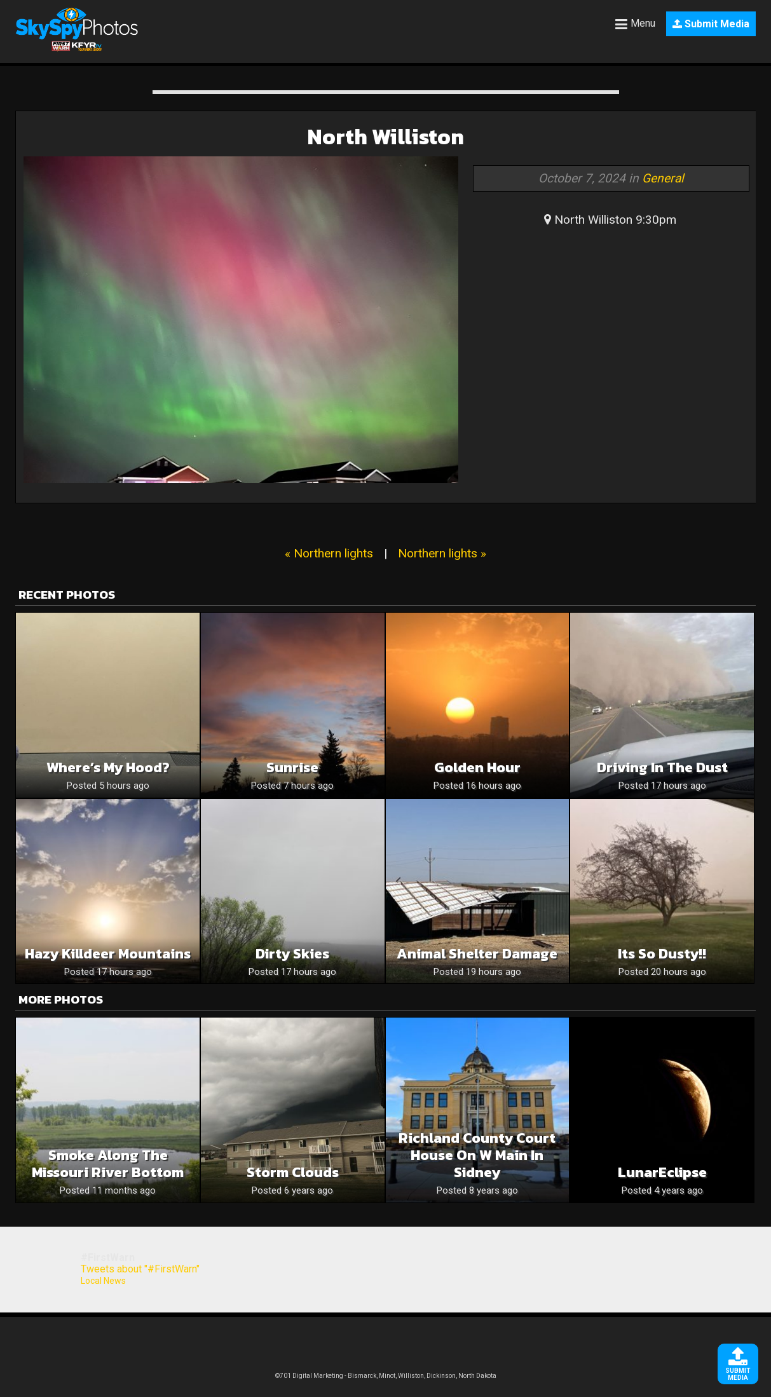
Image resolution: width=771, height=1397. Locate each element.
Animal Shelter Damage (477, 953)
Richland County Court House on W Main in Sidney (477, 1155)
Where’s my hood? (108, 767)
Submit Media (710, 24)
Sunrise (292, 767)
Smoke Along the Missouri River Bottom (108, 1164)
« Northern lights (329, 553)
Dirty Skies (292, 953)
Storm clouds (293, 1172)
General (663, 178)
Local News (103, 1281)
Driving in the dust (662, 767)
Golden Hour (477, 767)
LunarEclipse (662, 1172)
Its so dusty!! (662, 953)
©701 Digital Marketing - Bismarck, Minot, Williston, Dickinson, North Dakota (385, 1375)
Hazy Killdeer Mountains (108, 953)
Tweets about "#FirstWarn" (140, 1269)
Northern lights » (442, 553)
